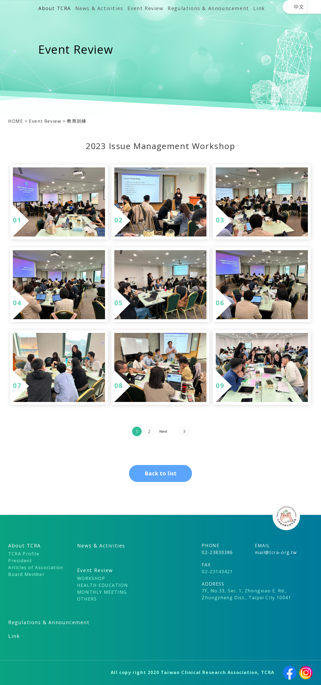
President (20, 561)
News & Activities (99, 8)
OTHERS (87, 599)
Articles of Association (35, 567)
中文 (299, 7)
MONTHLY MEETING (102, 592)
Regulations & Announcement (208, 8)
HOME (16, 121)
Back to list (161, 473)
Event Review (145, 8)
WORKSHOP (91, 578)
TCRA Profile (23, 554)
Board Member (26, 574)
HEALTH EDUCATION (102, 585)
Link (259, 8)
